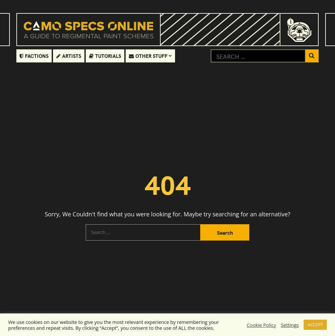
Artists (68, 55)
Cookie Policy (261, 325)
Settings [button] (290, 325)
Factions (34, 55)
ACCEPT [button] (315, 325)
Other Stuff (148, 55)
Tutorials (105, 55)
